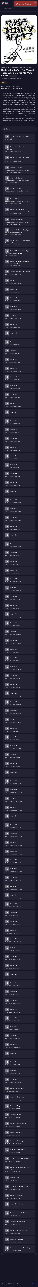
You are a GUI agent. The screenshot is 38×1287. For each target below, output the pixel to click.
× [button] (35, 2)
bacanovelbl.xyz (31, 1284)
